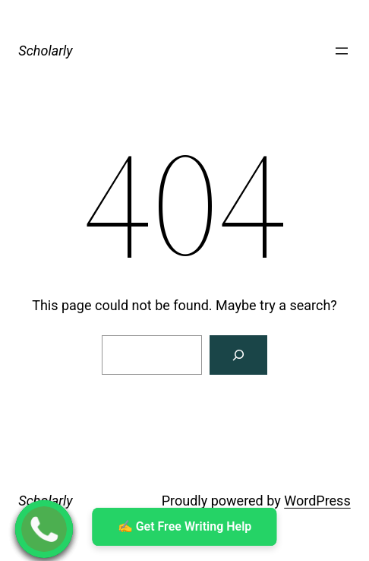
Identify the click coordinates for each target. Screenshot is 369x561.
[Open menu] (342, 51)
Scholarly (45, 51)
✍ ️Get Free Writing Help (185, 526)
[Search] (238, 355)
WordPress (317, 501)
